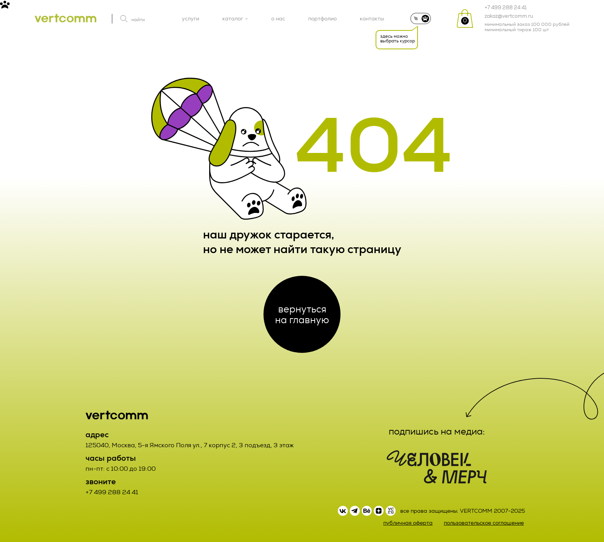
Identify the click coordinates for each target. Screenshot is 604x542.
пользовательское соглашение (484, 523)
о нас (278, 18)
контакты (372, 18)
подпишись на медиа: (437, 431)
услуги (190, 18)
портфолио (322, 18)
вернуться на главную (302, 314)
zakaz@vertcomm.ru (509, 16)
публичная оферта (408, 523)
